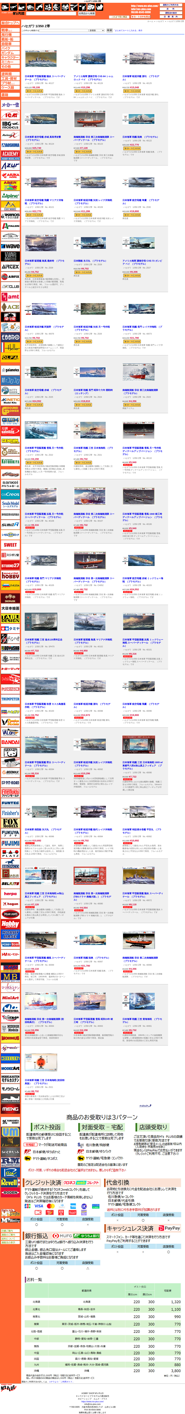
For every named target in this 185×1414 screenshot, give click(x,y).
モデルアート (10, 1068)
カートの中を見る (140, 16)
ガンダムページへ (10, 53)
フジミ (10, 843)
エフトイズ (10, 327)
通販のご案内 (10, 1234)
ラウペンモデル (10, 1162)
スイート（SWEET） (10, 545)
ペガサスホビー (10, 874)
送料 (171, 9)
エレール (10, 347)
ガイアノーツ (10, 370)
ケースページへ (10, 87)
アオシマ (10, 145)
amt (10, 297)
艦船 (22, 7)
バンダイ (10, 742)
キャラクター (48, 7)
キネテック (10, 401)
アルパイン (10, 196)
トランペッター (10, 699)
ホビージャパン (10, 924)
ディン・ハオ (10, 639)
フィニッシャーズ (10, 813)
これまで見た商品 (119, 17)
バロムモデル (10, 732)
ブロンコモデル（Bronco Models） (10, 863)
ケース (91, 7)
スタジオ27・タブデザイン (10, 565)
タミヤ (10, 628)
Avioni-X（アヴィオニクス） (10, 135)
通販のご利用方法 (171, 5)
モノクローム (10, 1089)
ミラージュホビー (10, 1018)
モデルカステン (10, 1078)
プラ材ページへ (10, 83)
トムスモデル (10, 679)
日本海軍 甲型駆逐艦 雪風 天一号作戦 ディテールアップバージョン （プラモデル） (142, 451)
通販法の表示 (10, 1242)
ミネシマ (10, 1008)
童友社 (10, 649)
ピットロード (10, 783)
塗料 (65, 7)
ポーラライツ (10, 914)
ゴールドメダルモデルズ (10, 451)
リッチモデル (10, 1172)
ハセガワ (29, 83)
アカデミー (10, 155)
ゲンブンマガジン (10, 441)
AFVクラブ (10, 287)
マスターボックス (10, 977)
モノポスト (10, 1099)
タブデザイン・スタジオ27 (10, 618)
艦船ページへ (10, 39)
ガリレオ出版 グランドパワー (10, 411)
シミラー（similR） (10, 525)
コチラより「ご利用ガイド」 (61, 1382)
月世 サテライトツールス (10, 431)
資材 (82, 7)
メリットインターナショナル (10, 1048)
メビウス (10, 1038)
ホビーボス (10, 944)
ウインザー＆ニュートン (10, 236)
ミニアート (10, 998)
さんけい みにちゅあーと (10, 484)
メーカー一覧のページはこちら (10, 105)
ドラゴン (10, 689)
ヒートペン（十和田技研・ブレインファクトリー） (10, 762)
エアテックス (10, 266)
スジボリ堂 (10, 555)
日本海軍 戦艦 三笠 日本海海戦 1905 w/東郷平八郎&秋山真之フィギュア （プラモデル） (142, 765)
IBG (10, 125)
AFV (10, 30)
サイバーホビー (10, 474)
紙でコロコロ (10, 380)
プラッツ (10, 853)
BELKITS (10, 884)
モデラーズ (10, 1058)
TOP (12, 13)
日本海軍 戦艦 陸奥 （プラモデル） (140, 137)
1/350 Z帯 (39, 83)
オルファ (10, 357)
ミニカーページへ (10, 62)
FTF (10, 317)
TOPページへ (10, 23)
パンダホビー (10, 752)
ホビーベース (10, 934)
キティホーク (10, 390)
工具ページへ (10, 78)
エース (10, 307)
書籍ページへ (10, 95)
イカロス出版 (10, 216)
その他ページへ (10, 66)
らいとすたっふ (10, 1152)
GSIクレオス (10, 494)
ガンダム (56, 7)
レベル (10, 1182)
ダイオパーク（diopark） (10, 598)
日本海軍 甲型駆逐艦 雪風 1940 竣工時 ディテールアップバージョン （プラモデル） (142, 517)
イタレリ (10, 226)
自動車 (30, 7)
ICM (10, 115)
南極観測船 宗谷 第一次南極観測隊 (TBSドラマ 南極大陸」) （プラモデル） (92, 896)
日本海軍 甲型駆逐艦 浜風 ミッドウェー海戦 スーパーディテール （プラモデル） (142, 642)
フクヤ (10, 833)
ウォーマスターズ (10, 256)
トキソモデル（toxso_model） (10, 659)
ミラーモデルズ (10, 1028)
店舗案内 (171, 16)
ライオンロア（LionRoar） (10, 1142)
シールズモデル (10, 504)
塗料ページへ (10, 74)
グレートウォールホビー (10, 421)
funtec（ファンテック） (10, 803)
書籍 (99, 7)
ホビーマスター (10, 954)
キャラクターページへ (10, 57)
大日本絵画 (10, 608)
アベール (10, 186)
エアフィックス (10, 276)
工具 (74, 7)
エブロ (10, 337)
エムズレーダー (10, 1213)
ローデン (10, 1192)
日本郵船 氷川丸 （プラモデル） (90, 260)
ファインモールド (10, 793)
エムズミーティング (10, 1220)
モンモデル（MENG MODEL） (10, 1109)
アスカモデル (10, 175)
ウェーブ (10, 246)
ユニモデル (10, 1122)
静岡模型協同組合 (10, 514)
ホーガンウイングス (10, 904)
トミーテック (10, 669)
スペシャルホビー (10, 575)
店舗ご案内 (10, 1231)
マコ (10, 967)
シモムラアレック (10, 535)
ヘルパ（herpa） (10, 894)
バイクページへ (10, 48)
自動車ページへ (10, 44)
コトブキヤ (10, 461)
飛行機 (13, 7)
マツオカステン (10, 987)
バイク (39, 7)
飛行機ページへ (10, 34)
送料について (10, 1238)
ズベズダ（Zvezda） (10, 585)
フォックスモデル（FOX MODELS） (10, 823)
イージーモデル (10, 206)
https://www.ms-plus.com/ (92, 1401)
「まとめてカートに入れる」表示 (127, 30)
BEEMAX (10, 772)
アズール (10, 165)
